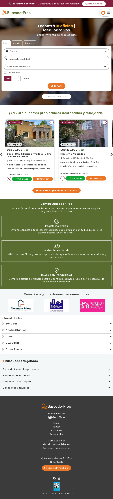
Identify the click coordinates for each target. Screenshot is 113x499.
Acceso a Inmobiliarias (56, 468)
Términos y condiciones (56, 448)
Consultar (43, 179)
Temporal (30, 43)
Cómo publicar (56, 440)
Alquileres (56, 430)
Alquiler (17, 43)
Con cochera (13, 73)
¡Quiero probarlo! (93, 3)
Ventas (57, 426)
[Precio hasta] (64, 78)
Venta (6, 43)
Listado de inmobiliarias (56, 444)
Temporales (56, 434)
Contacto (58, 462)
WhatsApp (22, 179)
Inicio (56, 423)
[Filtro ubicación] (58, 59)
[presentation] (1, 153)
